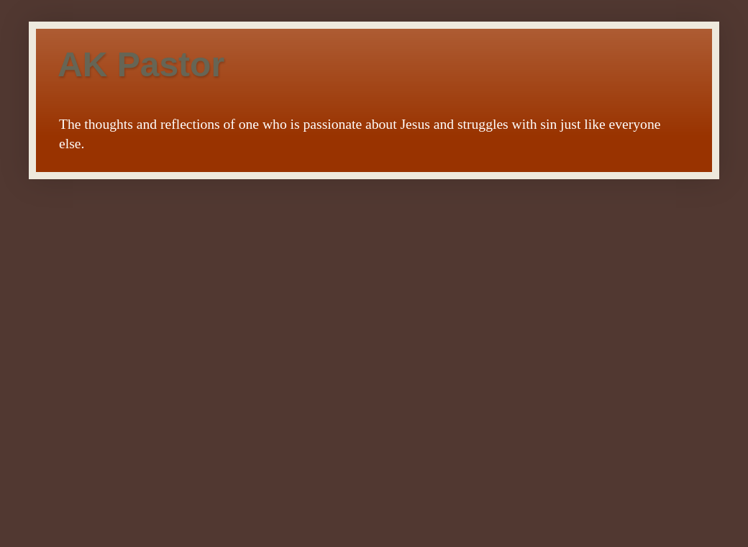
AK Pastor (141, 64)
